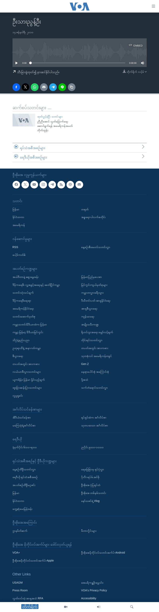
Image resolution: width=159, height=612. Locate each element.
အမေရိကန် (19, 225)
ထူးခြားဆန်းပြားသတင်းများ (27, 387)
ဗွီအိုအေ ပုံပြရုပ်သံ (91, 485)
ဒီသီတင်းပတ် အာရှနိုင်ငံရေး (96, 300)
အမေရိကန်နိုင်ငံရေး (23, 308)
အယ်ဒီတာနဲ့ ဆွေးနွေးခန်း (26, 276)
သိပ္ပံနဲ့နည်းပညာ (21, 340)
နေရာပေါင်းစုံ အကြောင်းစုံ (95, 371)
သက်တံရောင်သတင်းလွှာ (94, 387)
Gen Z (85, 363)
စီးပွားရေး (18, 355)
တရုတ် (85, 209)
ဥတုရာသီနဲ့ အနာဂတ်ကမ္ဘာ (27, 348)
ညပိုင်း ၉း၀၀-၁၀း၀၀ (92, 447)
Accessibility (88, 598)
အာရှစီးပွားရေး (89, 308)
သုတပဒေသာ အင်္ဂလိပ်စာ (94, 425)
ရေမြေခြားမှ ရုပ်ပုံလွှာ (92, 469)
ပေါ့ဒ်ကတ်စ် (19, 254)
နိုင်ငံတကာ (18, 217)
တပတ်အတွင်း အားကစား (26, 363)
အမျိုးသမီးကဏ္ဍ (90, 324)
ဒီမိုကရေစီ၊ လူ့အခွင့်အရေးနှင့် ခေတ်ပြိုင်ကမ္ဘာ (36, 284)
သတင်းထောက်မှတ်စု (24, 316)
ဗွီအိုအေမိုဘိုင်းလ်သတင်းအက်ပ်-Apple (33, 560)
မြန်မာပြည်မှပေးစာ (91, 276)
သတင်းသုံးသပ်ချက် (23, 292)
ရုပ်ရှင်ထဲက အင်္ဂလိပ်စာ (94, 417)
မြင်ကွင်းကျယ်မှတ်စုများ (94, 284)
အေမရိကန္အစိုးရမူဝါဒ (92, 582)
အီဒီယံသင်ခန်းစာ (22, 417)
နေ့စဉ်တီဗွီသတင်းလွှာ (24, 469)
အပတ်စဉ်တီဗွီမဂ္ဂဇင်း (24, 485)
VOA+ (16, 552)
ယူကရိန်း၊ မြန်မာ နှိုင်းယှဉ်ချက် (29, 379)
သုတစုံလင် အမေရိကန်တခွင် (96, 355)
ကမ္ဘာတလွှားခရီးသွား (92, 292)
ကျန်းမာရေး (87, 316)
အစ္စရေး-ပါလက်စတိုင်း (93, 217)
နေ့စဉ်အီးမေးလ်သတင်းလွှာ (95, 246)
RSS (15, 246)
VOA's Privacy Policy (94, 590)
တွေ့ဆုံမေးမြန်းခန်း (22, 508)
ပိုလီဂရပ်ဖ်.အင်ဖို (90, 477)
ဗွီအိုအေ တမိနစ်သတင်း (93, 493)
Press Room (20, 590)
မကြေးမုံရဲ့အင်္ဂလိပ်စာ (24, 425)
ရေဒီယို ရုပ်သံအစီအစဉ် (25, 477)
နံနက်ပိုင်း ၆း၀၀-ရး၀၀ (25, 447)
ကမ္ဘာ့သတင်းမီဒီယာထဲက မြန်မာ (30, 324)
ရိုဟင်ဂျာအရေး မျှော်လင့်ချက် (97, 332)
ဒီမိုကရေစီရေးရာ (22, 300)
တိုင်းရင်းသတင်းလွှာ (91, 340)
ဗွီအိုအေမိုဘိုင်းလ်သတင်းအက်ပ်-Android (103, 552)
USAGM (18, 582)
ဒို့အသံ (84, 379)
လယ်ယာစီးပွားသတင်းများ (27, 371)
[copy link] (71, 87)
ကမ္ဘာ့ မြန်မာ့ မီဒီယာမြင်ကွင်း (28, 332)
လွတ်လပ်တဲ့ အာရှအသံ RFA (28, 598)
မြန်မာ (16, 209)
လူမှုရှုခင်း (18, 395)
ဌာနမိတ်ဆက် (20, 530)
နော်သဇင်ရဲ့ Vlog (90, 500)
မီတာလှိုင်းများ (88, 530)
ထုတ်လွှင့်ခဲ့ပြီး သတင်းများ (50, 116)
